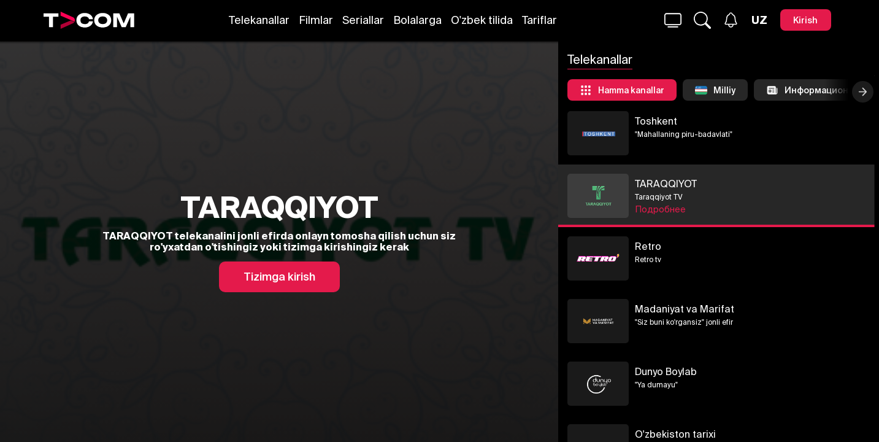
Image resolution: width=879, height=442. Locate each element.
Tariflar (539, 20)
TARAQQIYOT (737, 183)
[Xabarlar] (731, 20)
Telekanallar (259, 20)
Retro (719, 246)
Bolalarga (417, 20)
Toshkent (727, 120)
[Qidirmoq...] (672, 20)
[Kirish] (805, 20)
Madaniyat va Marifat (755, 308)
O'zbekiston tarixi (746, 434)
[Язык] (759, 20)
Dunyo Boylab (737, 371)
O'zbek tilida (482, 20)
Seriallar (363, 20)
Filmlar (316, 20)
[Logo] (89, 20)
